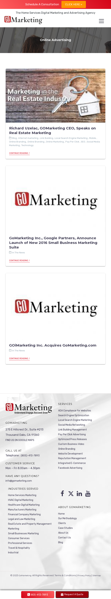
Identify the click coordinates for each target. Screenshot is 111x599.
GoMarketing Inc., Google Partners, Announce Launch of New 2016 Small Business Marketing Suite (53, 243)
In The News (18, 252)
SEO (83, 142)
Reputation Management (74, 462)
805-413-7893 (37, 594)
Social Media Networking (74, 426)
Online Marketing (55, 142)
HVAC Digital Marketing (23, 500)
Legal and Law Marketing (24, 521)
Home (62, 514)
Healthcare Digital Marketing (26, 505)
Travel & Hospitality (20, 552)
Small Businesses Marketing (26, 537)
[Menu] (99, 21)
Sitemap (98, 580)
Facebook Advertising (72, 473)
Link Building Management (75, 431)
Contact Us (65, 540)
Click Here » (73, 4)
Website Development (72, 457)
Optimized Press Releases (74, 442)
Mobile (92, 138)
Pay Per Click (72, 142)
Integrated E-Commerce (74, 467)
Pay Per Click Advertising (74, 436)
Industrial (14, 557)
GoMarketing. (24, 580)
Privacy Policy (84, 580)
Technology (27, 145)
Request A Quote (72, 594)
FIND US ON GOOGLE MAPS (23, 439)
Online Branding (17, 142)
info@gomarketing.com (21, 480)
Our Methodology (69, 519)
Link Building (46, 138)
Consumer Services (20, 542)
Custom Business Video (73, 447)
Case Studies (66, 530)
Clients (62, 525)
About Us (64, 535)
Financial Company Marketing (27, 516)
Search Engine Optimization (76, 415)
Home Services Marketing (24, 495)
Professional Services (22, 547)
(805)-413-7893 (31, 455)
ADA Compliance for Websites (77, 410)
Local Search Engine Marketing (71, 138)
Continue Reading (19, 153)
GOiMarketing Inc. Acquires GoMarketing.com (52, 345)
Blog (14, 138)
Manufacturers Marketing (24, 510)
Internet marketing (28, 138)
